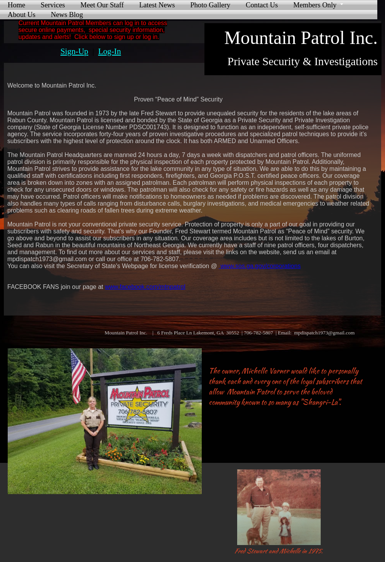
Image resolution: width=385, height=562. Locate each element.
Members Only (314, 5)
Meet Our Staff (102, 5)
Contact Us (262, 5)
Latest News (157, 5)
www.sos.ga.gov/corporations (260, 266)
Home (16, 5)
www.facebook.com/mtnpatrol (145, 287)
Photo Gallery (210, 5)
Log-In (109, 51)
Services (53, 5)
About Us (21, 14)
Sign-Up (74, 51)
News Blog (67, 14)
